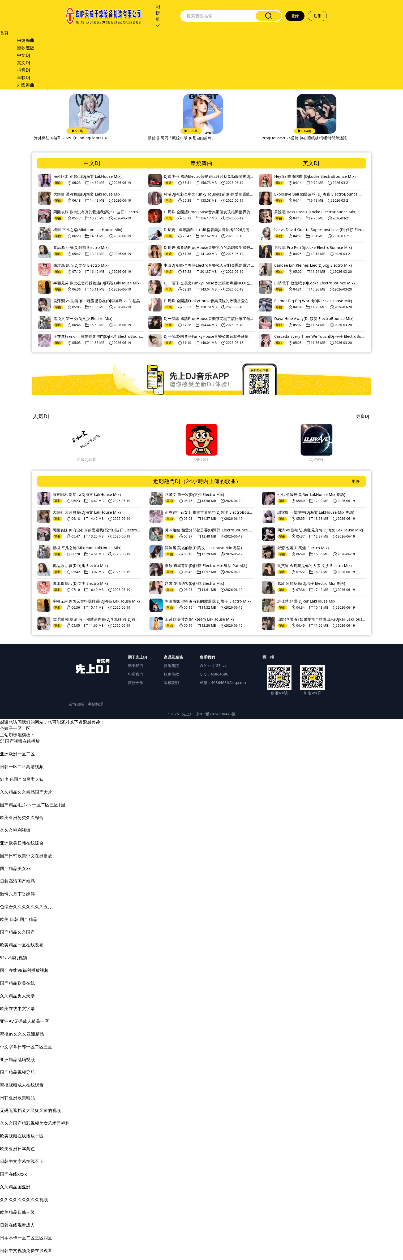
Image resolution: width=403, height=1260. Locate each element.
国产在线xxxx (13, 1174)
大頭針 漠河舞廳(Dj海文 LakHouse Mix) (87, 194)
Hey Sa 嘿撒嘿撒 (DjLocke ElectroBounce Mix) (315, 176)
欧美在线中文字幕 (17, 1008)
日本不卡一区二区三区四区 (26, 1238)
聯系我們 (135, 674)
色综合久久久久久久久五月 (26, 907)
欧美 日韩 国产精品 (18, 919)
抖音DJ (23, 70)
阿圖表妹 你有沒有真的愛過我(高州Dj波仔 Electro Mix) (98, 211)
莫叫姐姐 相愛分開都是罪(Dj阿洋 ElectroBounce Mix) (209, 529)
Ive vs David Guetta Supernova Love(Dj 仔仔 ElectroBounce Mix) (319, 229)
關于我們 (135, 665)
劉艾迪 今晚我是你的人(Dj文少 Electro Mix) (314, 565)
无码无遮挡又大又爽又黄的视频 (30, 1110)
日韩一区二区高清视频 (22, 766)
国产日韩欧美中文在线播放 (26, 856)
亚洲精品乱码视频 (17, 1059)
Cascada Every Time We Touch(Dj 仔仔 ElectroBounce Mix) (319, 336)
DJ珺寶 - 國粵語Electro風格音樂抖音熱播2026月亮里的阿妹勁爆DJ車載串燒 (209, 229)
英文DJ (23, 63)
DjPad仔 (320, 459)
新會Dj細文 (205, 459)
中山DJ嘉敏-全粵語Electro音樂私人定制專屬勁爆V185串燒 (209, 265)
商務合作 (135, 682)
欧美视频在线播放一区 (22, 1136)
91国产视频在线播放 (20, 741)
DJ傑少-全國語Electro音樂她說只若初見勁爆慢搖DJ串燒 (209, 176)
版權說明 (171, 682)
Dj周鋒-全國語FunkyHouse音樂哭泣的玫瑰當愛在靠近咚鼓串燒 (209, 300)
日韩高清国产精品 (17, 881)
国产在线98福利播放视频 (24, 970)
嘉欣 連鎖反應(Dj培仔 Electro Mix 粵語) (311, 583)
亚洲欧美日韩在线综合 (22, 843)
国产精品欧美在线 (17, 983)
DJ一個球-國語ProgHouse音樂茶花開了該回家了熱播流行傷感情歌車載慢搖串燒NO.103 (209, 318)
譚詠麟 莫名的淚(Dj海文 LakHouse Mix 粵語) (203, 547)
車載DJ (23, 77)
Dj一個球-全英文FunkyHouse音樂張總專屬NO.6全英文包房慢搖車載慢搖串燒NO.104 (209, 282)
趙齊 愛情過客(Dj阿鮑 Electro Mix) (194, 583)
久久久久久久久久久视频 (24, 1199)
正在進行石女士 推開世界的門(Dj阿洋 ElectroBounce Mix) (98, 336)
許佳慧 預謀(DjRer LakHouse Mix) (307, 601)
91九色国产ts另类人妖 (22, 779)
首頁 (4, 33)
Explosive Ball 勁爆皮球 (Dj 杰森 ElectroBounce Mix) (319, 194)
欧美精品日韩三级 (17, 1212)
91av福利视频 (13, 957)
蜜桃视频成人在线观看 (22, 1085)
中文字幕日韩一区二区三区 (26, 1047)
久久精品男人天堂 (17, 996)
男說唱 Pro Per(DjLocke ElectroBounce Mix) (313, 247)
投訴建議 (171, 665)
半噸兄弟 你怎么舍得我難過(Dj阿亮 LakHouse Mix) (97, 282)
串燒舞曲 (26, 40)
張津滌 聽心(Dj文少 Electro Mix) (81, 265)
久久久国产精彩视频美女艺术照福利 (35, 1123)
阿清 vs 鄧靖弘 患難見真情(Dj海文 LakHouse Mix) (320, 529)
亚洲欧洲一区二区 (17, 754)
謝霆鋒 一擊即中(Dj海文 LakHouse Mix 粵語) (315, 512)
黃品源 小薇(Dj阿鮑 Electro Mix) (81, 247)
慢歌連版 (26, 48)
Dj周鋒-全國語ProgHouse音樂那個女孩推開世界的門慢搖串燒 (209, 211)
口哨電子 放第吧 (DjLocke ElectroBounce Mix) (314, 282)
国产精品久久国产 (17, 932)
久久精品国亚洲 (15, 1187)
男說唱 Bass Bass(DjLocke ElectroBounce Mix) (315, 211)
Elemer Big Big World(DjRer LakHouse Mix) (313, 300)
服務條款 (171, 674)
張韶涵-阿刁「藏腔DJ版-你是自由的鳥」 (299, 137)
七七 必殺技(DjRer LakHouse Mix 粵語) (311, 494)
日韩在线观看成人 (17, 1225)
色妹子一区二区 (15, 728)
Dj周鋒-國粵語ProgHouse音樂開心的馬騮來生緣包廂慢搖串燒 (209, 247)
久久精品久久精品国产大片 (26, 792)
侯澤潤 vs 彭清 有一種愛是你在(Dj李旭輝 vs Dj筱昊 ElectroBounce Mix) (98, 300)
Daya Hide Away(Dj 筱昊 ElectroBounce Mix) (314, 318)
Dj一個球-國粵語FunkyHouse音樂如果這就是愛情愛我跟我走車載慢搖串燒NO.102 (209, 336)
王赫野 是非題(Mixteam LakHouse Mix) (199, 619)
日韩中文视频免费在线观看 (26, 1250)
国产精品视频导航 (17, 1072)
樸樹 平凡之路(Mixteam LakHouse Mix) (87, 229)
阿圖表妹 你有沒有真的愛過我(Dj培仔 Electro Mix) (208, 601)
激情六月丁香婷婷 (17, 894)
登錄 (295, 15)
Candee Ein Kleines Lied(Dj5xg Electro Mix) (313, 265)
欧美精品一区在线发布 (22, 945)
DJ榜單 (158, 16)
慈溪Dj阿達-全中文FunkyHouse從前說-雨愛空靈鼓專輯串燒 (209, 194)
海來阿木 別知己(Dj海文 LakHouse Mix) (87, 176)
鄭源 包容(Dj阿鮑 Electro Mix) (303, 547)
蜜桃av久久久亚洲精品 (22, 1034)
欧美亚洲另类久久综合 (22, 817)
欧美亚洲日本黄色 (17, 1148)
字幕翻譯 (95, 704)
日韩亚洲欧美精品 (17, 1098)
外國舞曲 (26, 85)
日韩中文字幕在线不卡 (22, 1161)
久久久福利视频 (15, 830)
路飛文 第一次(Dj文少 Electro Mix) (83, 318)
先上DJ (188, 713)
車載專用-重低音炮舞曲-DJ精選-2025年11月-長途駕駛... (85, 137)
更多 (355, 481)
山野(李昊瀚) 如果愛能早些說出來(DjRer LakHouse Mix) (321, 619)
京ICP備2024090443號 (216, 713)
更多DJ (362, 416)
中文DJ (23, 55)
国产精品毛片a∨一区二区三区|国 (32, 805)
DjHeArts (90, 459)
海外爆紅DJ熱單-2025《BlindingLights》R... (189, 137)
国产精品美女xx (15, 868)
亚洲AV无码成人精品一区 (24, 1021)
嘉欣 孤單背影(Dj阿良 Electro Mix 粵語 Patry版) (206, 565)
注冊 (317, 15)
